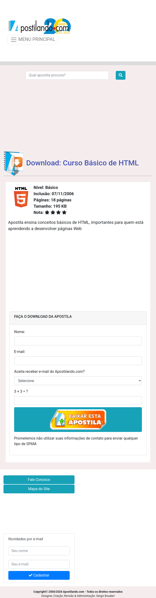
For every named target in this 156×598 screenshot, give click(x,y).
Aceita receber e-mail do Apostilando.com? (49, 371)
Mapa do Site (39, 489)
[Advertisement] (113, 31)
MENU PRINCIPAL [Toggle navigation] (32, 39)
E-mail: (19, 351)
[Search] (67, 75)
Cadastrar (39, 575)
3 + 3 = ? (21, 391)
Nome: (19, 332)
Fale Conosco (39, 479)
